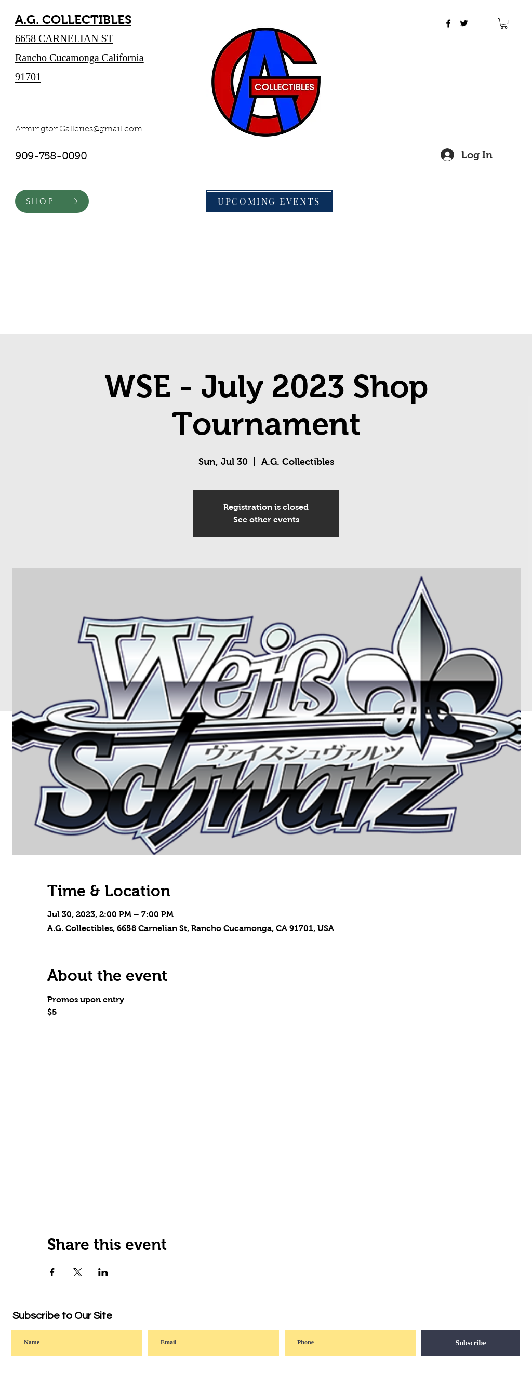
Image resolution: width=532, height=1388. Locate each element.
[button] (504, 23)
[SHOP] (52, 201)
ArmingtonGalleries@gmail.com (78, 129)
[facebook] (448, 23)
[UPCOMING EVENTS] (269, 201)
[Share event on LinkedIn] (103, 1272)
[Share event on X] (78, 1272)
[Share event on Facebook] (52, 1272)
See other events (266, 519)
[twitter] (464, 23)
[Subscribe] (470, 1343)
